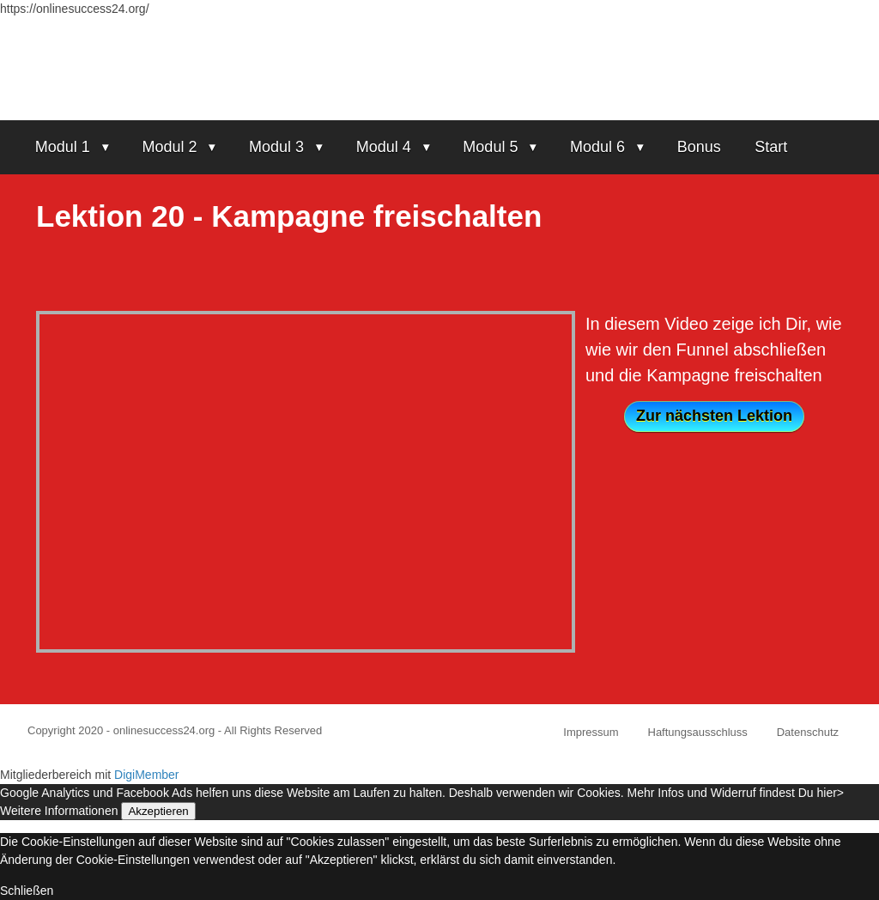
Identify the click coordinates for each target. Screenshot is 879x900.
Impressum (590, 732)
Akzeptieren (158, 811)
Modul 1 (62, 146)
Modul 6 (597, 146)
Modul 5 (490, 146)
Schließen (26, 890)
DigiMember (146, 774)
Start (771, 146)
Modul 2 (169, 146)
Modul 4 (383, 146)
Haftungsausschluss (698, 732)
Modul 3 (276, 146)
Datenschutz (808, 732)
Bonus (699, 146)
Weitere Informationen (59, 811)
